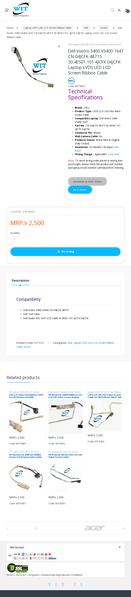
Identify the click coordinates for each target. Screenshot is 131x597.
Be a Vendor (80, 189)
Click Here (113, 154)
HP (10, 392)
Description (20, 280)
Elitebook (52, 392)
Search (112, 10)
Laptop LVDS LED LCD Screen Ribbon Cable (47, 27)
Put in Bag (68, 251)
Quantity (15, 232)
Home (10, 27)
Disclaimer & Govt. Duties (87, 181)
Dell (86, 27)
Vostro (103, 27)
